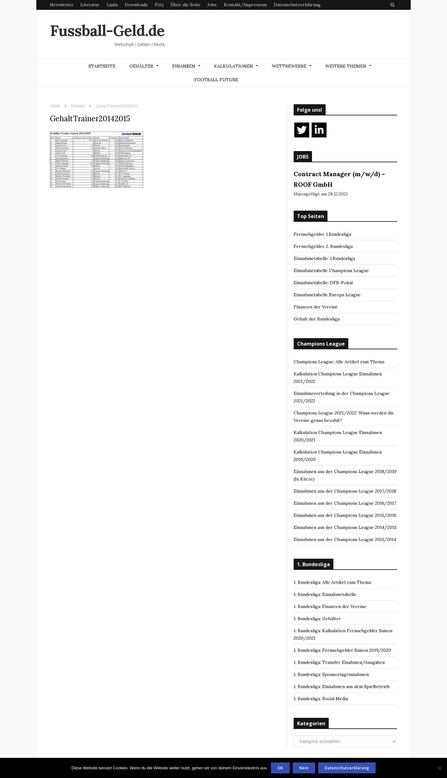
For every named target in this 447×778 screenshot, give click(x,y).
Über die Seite (185, 4)
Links (112, 4)
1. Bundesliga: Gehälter (317, 618)
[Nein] (439, 768)
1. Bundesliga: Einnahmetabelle (325, 594)
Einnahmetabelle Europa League (327, 294)
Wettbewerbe (289, 66)
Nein (304, 768)
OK (280, 768)
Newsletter (62, 4)
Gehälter (141, 66)
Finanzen (183, 66)
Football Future (216, 80)
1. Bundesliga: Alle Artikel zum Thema (332, 582)
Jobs (212, 4)
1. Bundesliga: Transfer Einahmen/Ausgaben (339, 662)
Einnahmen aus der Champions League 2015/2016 (345, 515)
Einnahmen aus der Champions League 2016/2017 (345, 503)
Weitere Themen (345, 66)
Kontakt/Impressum (245, 4)
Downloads (136, 4)
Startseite (101, 66)
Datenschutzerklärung (297, 4)
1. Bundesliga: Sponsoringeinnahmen (331, 674)
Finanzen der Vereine (316, 307)
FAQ (159, 4)
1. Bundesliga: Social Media (321, 698)
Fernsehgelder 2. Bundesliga (323, 246)
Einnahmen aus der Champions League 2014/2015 (345, 527)
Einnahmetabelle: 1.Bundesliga (324, 258)
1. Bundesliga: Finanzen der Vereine (330, 606)
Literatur (90, 4)
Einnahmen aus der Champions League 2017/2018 (345, 491)
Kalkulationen (233, 66)
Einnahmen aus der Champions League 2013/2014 (345, 539)
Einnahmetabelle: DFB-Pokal (323, 282)
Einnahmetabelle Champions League (331, 270)
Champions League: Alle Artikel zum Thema (339, 361)
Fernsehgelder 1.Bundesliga (322, 234)
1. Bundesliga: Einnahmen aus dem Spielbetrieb (342, 686)
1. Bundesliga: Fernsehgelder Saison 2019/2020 (342, 650)
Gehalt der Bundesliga (317, 319)
